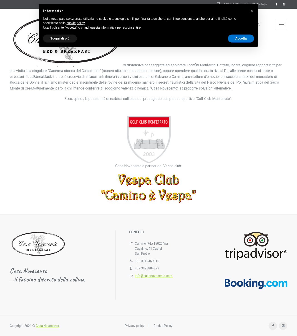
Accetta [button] (241, 38)
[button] (251, 11)
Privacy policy (134, 326)
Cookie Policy (163, 326)
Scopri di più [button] (60, 38)
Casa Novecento (47, 326)
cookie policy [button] (76, 23)
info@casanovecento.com (154, 276)
